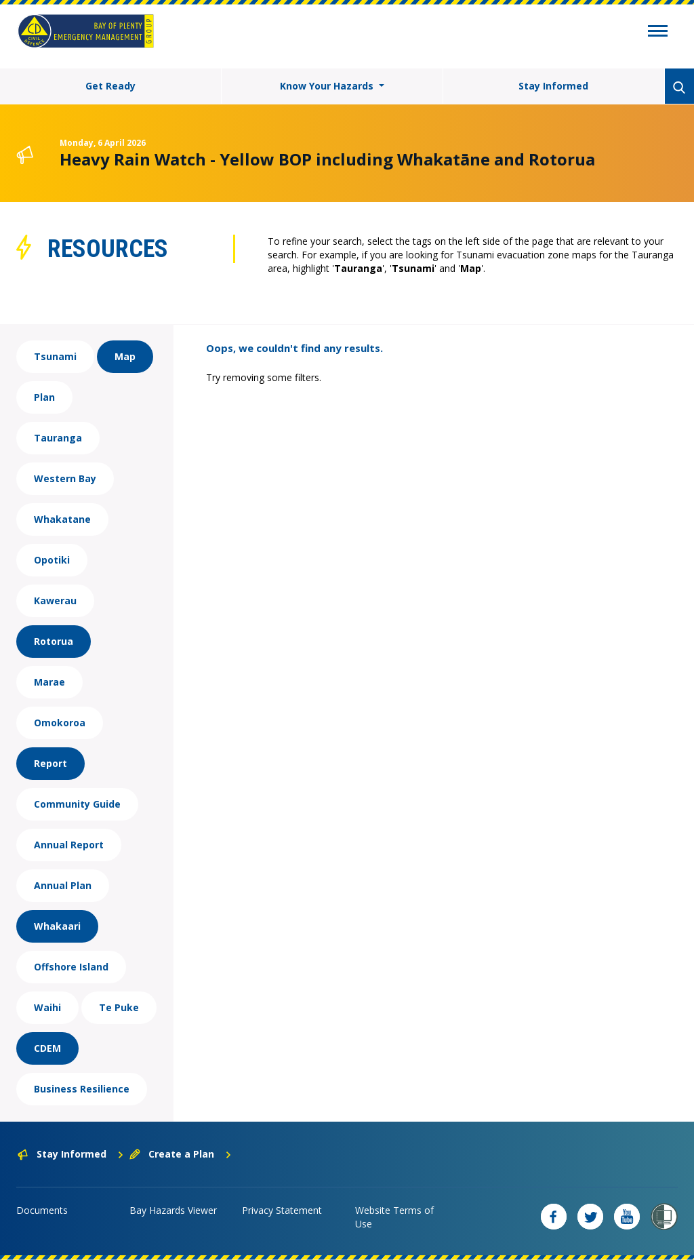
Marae (49, 681)
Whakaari (57, 926)
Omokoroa (59, 722)
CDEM (47, 1048)
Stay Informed (553, 85)
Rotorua (53, 641)
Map (125, 356)
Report (50, 763)
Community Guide (77, 804)
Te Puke (119, 1007)
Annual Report (69, 844)
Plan (44, 397)
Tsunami (55, 356)
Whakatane (62, 519)
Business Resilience (81, 1088)
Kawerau (55, 600)
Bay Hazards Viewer (173, 1210)
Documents (42, 1210)
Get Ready (110, 85)
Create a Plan (180, 1153)
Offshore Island (71, 966)
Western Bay (65, 478)
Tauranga (58, 437)
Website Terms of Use (394, 1217)
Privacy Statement (282, 1210)
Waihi (47, 1007)
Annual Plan (62, 885)
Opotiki (52, 559)
